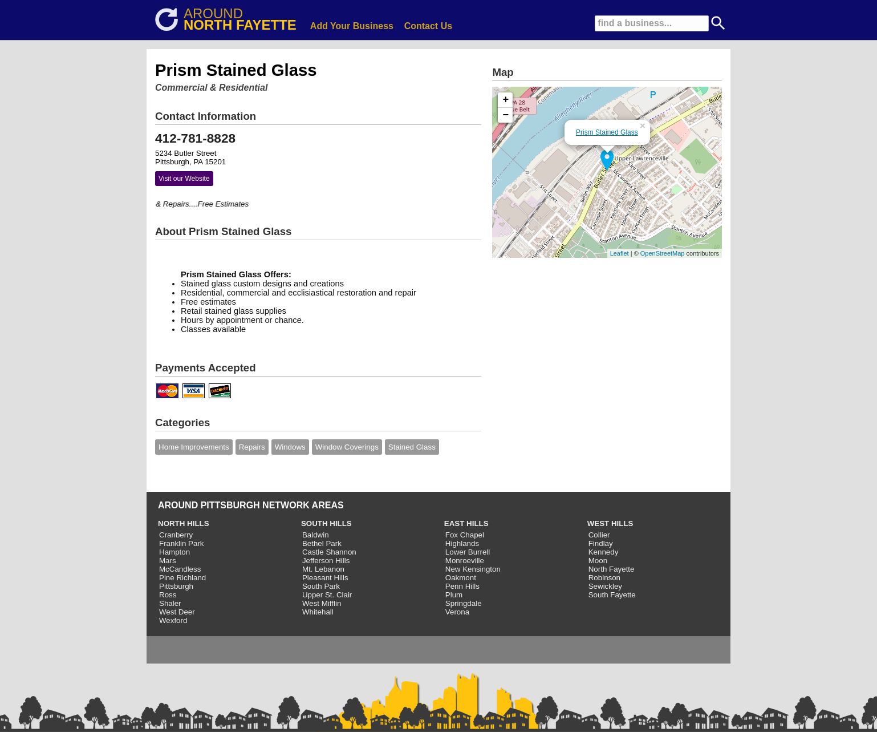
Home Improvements (194, 447)
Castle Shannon (329, 552)
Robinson (604, 577)
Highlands (462, 543)
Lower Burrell (467, 552)
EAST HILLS (466, 523)
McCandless (180, 569)
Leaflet (619, 253)
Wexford (173, 620)
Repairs (252, 447)
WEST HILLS (610, 523)
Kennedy (603, 552)
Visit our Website (184, 179)
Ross (167, 595)
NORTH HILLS (183, 523)
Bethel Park (322, 543)
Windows (290, 447)
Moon (597, 560)
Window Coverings (347, 447)
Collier (599, 535)
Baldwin (315, 535)
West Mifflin (321, 603)
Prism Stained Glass (607, 132)
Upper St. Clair (327, 595)
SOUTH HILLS (326, 523)
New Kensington (473, 569)
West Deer (177, 612)
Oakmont (460, 577)
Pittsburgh (176, 586)
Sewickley (605, 586)
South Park (321, 586)
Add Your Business (351, 26)
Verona (457, 612)
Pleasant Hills (325, 577)
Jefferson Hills (326, 560)
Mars (167, 560)
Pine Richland (182, 577)
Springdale (463, 603)
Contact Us (428, 26)
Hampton (174, 552)
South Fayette (612, 595)
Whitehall (318, 612)
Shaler (170, 603)
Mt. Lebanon (323, 569)
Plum (453, 595)
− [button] (506, 115)
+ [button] (506, 100)
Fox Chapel (464, 535)
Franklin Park (181, 543)
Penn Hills (462, 586)
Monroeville (464, 560)
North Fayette (611, 569)
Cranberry (176, 535)
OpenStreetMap (662, 253)
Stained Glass (412, 447)
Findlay (600, 543)
